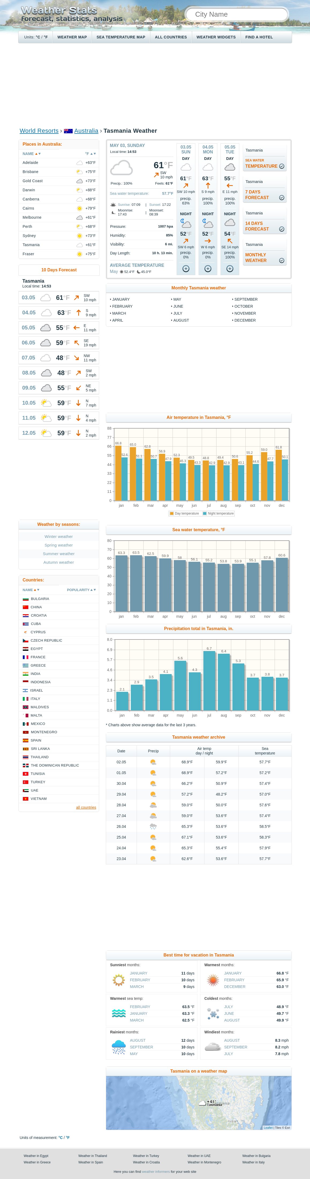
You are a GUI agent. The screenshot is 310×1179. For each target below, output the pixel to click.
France (38, 657)
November (245, 313)
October (243, 306)
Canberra (31, 199)
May (114, 271)
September (245, 299)
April (117, 320)
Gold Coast (33, 181)
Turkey (38, 782)
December (245, 320)
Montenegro (44, 732)
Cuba (36, 624)
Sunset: (155, 205)
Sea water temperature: (129, 193)
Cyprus (38, 632)
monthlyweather (256, 258)
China (36, 607)
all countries (86, 807)
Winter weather (59, 536)
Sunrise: (124, 205)
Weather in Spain (91, 1162)
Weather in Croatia (146, 1162)
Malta (36, 715)
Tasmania (31, 245)
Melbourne (32, 217)
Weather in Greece (37, 1162)
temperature (261, 163)
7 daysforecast (257, 195)
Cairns (28, 208)
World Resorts (39, 130)
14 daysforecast (257, 226)
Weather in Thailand (93, 1156)
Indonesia (41, 682)
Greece (38, 665)
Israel (36, 690)
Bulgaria (40, 599)
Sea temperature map (120, 37)
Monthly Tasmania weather (198, 288)
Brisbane (31, 172)
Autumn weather (58, 562)
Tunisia (38, 774)
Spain (36, 740)
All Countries (171, 37)
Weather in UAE (199, 1156)
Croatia (39, 615)
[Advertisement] (155, 85)
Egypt (37, 649)
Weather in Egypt (36, 1156)
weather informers (156, 1172)
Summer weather (59, 553)
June (178, 306)
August (181, 320)
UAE (35, 790)
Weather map (72, 37)
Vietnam (39, 799)
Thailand (40, 757)
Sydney (29, 235)
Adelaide (30, 162)
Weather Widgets (216, 37)
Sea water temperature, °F (198, 529)
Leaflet (268, 1127)
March (119, 313)
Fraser (28, 254)
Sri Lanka (40, 749)
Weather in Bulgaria (256, 1156)
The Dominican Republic (55, 765)
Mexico (38, 724)
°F (46, 37)
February (122, 306)
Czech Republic (46, 640)
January (121, 299)
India (35, 674)
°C (38, 37)
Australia (86, 130)
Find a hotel (259, 37)
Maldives (40, 707)
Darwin (29, 190)
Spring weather (59, 545)
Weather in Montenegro (204, 1162)
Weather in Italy (253, 1162)
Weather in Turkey (146, 1156)
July (177, 313)
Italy (35, 699)
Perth (27, 226)
